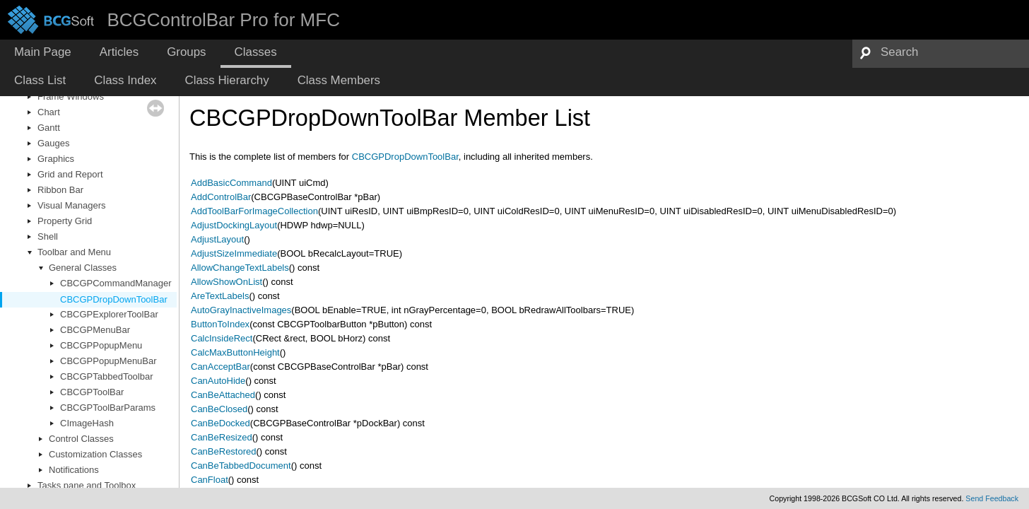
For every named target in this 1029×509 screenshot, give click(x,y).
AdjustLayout (217, 239)
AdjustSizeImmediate (234, 253)
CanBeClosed (219, 409)
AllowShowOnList (226, 281)
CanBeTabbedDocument (241, 465)
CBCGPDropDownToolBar (113, 299)
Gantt (48, 127)
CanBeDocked (220, 423)
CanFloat (209, 479)
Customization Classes (95, 454)
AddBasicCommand (231, 182)
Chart (48, 112)
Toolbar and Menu (74, 252)
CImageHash (87, 423)
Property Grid (64, 221)
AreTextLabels (220, 296)
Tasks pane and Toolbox (86, 485)
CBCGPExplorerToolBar (109, 314)
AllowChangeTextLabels (240, 267)
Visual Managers (71, 205)
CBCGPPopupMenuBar (108, 361)
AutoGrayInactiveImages (241, 310)
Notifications (74, 469)
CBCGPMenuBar (95, 329)
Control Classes (81, 438)
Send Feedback (991, 498)
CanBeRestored (224, 451)
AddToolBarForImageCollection (254, 211)
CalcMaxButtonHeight (235, 352)
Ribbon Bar (60, 190)
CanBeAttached (223, 395)
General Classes (83, 267)
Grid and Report (70, 174)
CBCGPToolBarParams (107, 407)
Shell (47, 236)
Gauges (53, 143)
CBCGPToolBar (92, 392)
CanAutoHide (218, 380)
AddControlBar (221, 197)
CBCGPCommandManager (116, 283)
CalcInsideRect (221, 338)
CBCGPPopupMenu (101, 345)
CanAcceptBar (220, 366)
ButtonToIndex (220, 324)
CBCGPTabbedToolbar (106, 376)
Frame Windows (70, 96)
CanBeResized (221, 437)
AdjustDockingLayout (234, 225)
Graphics (55, 158)
